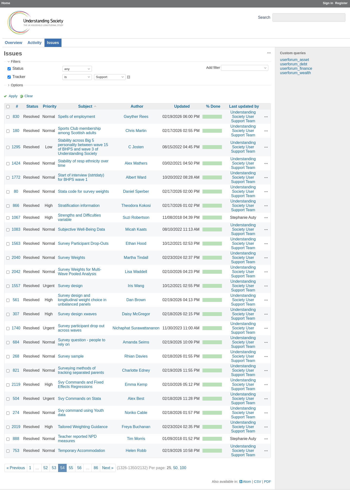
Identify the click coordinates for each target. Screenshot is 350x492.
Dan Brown (136, 300)
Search (264, 17)
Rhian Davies (136, 356)
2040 (16, 257)
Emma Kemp (136, 384)
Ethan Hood (136, 243)
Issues (53, 43)
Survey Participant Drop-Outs (83, 243)
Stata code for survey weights (83, 191)
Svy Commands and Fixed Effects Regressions (81, 384)
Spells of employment (76, 116)
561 (16, 300)
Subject (85, 106)
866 (16, 205)
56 (79, 468)
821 (16, 370)
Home (5, 3)
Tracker (18, 77)
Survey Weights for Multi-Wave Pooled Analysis (79, 271)
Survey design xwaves (77, 314)
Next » (107, 468)
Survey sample (71, 356)
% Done (213, 106)
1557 (16, 286)
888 (16, 439)
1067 (16, 217)
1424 (16, 163)
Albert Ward (136, 177)
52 (46, 468)
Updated (182, 106)
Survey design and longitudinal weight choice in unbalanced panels (82, 299)
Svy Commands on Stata (79, 398)
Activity (34, 43)
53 (54, 468)
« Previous (16, 468)
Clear (29, 96)
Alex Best (136, 398)
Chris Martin (135, 131)
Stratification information (79, 205)
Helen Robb (136, 450)
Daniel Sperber (136, 191)
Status (17, 68)
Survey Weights (71, 257)
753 (16, 450)
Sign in (328, 3)
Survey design (70, 286)
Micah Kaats (136, 229)
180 (16, 131)
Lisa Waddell (136, 272)
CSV (257, 481)
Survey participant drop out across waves (81, 328)
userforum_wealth (295, 73)
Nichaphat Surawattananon (136, 328)
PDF (267, 481)
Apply (13, 96)
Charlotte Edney (136, 370)
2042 (16, 272)
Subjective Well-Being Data (81, 229)
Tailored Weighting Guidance (82, 427)
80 (16, 191)
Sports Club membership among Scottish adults (79, 130)
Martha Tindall (136, 257)
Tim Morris (136, 439)
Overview (13, 43)
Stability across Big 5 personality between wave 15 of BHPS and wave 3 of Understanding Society (83, 147)
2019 (16, 427)
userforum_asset (294, 60)
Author (137, 106)
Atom (247, 481)
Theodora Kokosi (136, 205)
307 (16, 314)
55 (71, 468)
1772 (16, 177)
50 (175, 468)
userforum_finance (296, 68)
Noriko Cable (136, 413)
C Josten (136, 147)
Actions (266, 117)
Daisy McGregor (136, 314)
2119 (16, 384)
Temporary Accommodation (81, 450)
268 (16, 356)
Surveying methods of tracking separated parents (81, 370)
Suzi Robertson (136, 217)
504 (16, 398)
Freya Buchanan (136, 427)
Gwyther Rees (136, 116)
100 (183, 468)
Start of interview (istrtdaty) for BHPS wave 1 (81, 177)
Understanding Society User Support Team (243, 116)
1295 (16, 147)
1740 (16, 328)
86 (96, 468)
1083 (16, 229)
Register (341, 3)
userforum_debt (293, 64)
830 (16, 116)
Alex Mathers (136, 163)
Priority (49, 106)
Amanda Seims (136, 342)
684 (16, 342)
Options (17, 85)
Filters (15, 61)
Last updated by (244, 106)
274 (16, 413)
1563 (16, 243)
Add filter (213, 68)
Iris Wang (136, 286)
